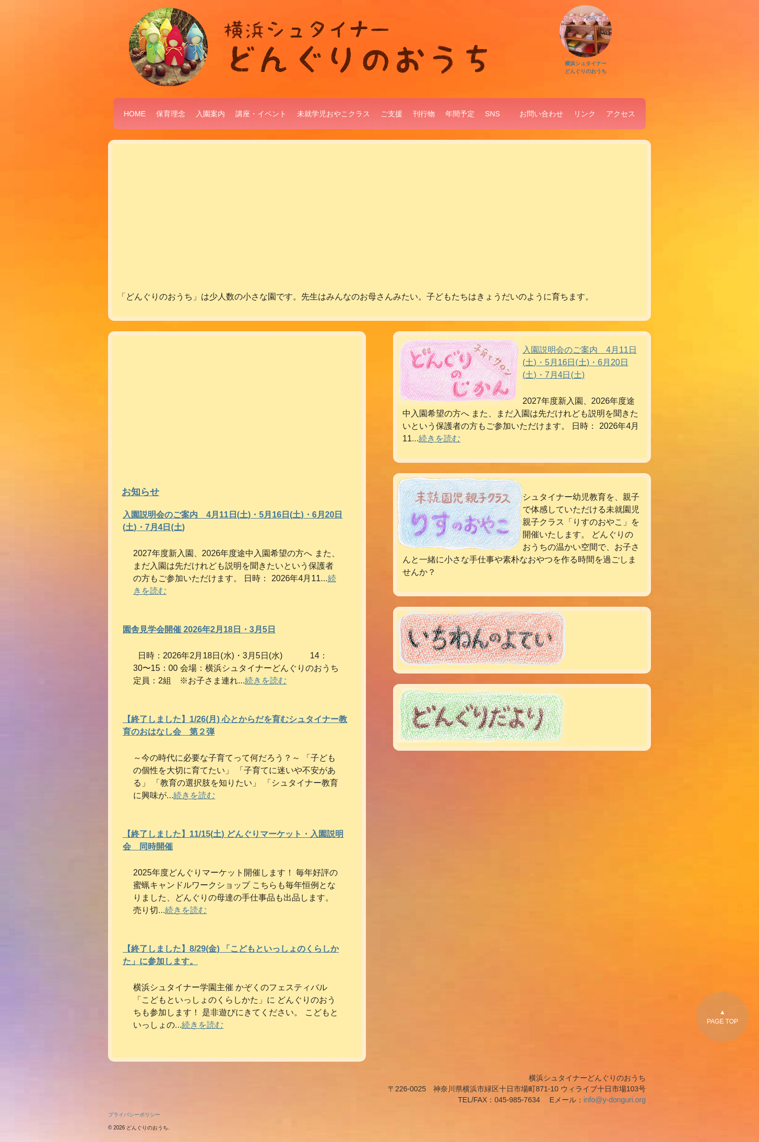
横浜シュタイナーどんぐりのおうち (586, 63)
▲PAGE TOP (722, 1016)
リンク (585, 114)
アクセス (620, 114)
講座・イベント (261, 114)
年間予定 (460, 114)
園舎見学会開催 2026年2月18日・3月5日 (199, 629)
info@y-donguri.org (615, 1100)
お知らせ (140, 492)
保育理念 (170, 114)
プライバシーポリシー (134, 1114)
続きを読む (266, 680)
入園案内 (210, 114)
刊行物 (424, 114)
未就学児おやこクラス (333, 114)
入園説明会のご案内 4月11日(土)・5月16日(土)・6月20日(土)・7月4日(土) (580, 362)
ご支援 (391, 114)
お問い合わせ (541, 114)
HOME (135, 114)
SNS (492, 114)
